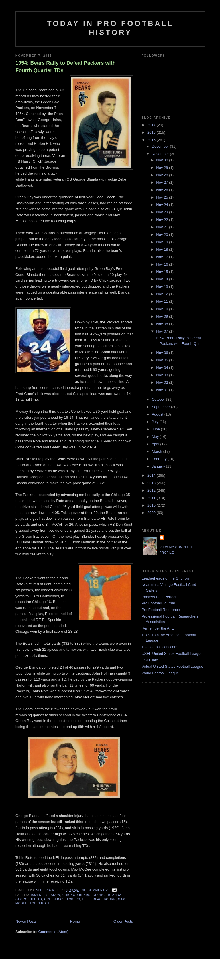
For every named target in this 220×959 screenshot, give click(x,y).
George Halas (28, 899)
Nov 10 (162, 309)
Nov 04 (162, 367)
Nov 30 (162, 160)
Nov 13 (162, 286)
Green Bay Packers (62, 899)
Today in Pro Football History (110, 28)
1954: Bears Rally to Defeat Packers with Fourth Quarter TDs (65, 66)
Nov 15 (162, 272)
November (161, 154)
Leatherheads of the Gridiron (165, 578)
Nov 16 (162, 264)
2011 (152, 498)
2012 (152, 490)
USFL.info (150, 660)
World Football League (160, 673)
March (157, 451)
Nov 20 (162, 234)
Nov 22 (162, 219)
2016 (152, 132)
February (160, 459)
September (161, 407)
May (156, 436)
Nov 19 (162, 242)
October (159, 399)
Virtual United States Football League (172, 666)
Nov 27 (162, 182)
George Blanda (107, 895)
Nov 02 (162, 382)
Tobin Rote (40, 903)
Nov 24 (162, 205)
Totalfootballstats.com (159, 647)
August (158, 414)
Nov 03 (162, 375)
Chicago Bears (76, 895)
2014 (152, 475)
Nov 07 (162, 331)
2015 (152, 140)
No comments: (95, 890)
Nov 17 (162, 257)
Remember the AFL (158, 628)
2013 (152, 483)
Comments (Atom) (53, 932)
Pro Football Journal (158, 603)
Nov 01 (162, 390)
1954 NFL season (45, 895)
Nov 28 (162, 175)
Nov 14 (162, 279)
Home (75, 921)
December (161, 146)
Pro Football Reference (161, 610)
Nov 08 (162, 324)
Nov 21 (162, 227)
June (156, 429)
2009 (152, 513)
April (156, 444)
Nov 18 (162, 249)
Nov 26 (162, 190)
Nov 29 (162, 167)
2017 (152, 125)
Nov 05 (162, 360)
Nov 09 (162, 316)
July (156, 422)
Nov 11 (162, 301)
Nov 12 (162, 294)
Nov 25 (162, 197)
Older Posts (123, 921)
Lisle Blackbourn (99, 899)
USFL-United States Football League (172, 653)
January (159, 466)
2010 (152, 505)
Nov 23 (162, 212)
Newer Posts (26, 921)
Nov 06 (162, 353)
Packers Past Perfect (159, 597)
